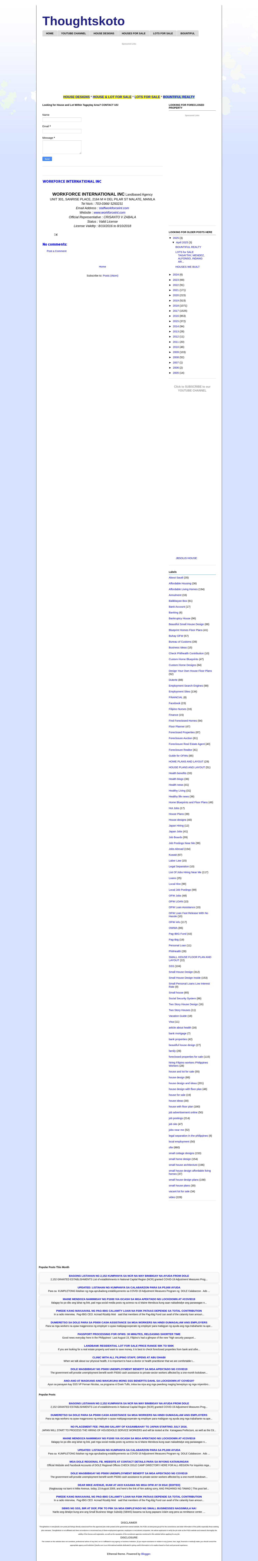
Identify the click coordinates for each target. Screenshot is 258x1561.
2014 (176, 326)
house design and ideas (183, 1083)
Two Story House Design (183, 1004)
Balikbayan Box (178, 600)
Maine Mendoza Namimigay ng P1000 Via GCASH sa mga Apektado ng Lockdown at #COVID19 (129, 1299)
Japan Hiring (176, 825)
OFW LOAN (176, 901)
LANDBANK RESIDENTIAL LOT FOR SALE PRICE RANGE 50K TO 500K (129, 1345)
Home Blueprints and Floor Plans (188, 802)
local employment (179, 1141)
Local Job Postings (180, 889)
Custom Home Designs (182, 664)
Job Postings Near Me (182, 843)
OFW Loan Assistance (182, 907)
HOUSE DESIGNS (104, 33)
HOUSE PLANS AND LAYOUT (187, 767)
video (172, 1197)
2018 (176, 305)
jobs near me (176, 1129)
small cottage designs (181, 1153)
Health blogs (176, 778)
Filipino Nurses (177, 708)
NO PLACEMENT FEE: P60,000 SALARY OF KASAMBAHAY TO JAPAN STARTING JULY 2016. (129, 1426)
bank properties (178, 1039)
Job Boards (175, 837)
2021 (176, 290)
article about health (180, 1027)
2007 (176, 362)
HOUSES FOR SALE (134, 33)
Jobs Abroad (176, 848)
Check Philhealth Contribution (186, 653)
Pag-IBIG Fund (178, 933)
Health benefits (178, 773)
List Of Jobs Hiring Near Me (185, 872)
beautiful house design (182, 1044)
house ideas (176, 1100)
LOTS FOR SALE (163, 33)
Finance (173, 714)
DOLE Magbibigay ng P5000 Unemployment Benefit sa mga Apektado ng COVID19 (129, 1369)
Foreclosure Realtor (180, 749)
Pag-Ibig (174, 939)
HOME (50, 33)
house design (177, 1077)
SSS (171, 966)
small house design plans (184, 1179)
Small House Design (181, 971)
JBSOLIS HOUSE (186, 558)
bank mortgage (178, 1033)
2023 (176, 279)
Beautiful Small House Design (186, 624)
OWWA (173, 927)
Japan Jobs (175, 831)
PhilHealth (175, 951)
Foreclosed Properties (182, 732)
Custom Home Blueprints (183, 659)
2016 (176, 315)
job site (173, 1123)
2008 (176, 357)
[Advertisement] (129, 70)
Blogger (145, 1553)
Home (102, 266)
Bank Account (177, 606)
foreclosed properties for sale (186, 1056)
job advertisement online (183, 1112)
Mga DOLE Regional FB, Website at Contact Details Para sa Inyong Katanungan (128, 1461)
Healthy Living (177, 790)
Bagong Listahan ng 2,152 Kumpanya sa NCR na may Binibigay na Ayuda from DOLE (129, 1275)
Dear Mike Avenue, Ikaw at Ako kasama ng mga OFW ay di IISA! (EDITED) (129, 1484)
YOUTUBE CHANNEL (73, 33)
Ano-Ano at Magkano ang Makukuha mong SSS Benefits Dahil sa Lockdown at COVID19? (129, 1380)
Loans (172, 878)
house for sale (177, 1094)
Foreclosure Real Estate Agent (187, 743)
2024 (176, 274)
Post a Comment (57, 250)
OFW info (174, 922)
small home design (180, 1158)
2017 (176, 310)
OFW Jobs (175, 895)
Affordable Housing (180, 583)
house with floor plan (181, 1106)
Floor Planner (177, 726)
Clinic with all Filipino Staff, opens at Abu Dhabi (129, 1357)
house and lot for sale (181, 1071)
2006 (176, 367)
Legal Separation (179, 866)
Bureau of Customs (180, 641)
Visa (171, 1021)
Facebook (175, 703)
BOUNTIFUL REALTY (188, 246)
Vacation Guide (178, 1015)
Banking (173, 612)
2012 (176, 336)
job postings (176, 1118)
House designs (177, 819)
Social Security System (182, 998)
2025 (176, 237)
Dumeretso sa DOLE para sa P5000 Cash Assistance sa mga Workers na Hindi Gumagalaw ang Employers (129, 1322)
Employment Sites (179, 691)
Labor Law (175, 860)
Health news (176, 784)
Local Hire (175, 883)
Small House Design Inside (185, 977)
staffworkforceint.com (114, 208)
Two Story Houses (179, 1010)
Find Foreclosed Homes (183, 720)
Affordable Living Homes (183, 589)
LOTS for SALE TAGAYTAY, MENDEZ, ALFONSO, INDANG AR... (189, 257)
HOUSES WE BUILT (187, 266)
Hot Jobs (174, 808)
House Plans (176, 813)
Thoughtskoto (83, 21)
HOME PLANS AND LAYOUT (186, 761)
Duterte (173, 679)
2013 (176, 331)
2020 (176, 295)
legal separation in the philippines (188, 1135)
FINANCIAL (176, 697)
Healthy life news (179, 796)
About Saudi (176, 577)
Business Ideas (178, 647)
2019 (176, 300)
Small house (176, 992)
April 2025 (182, 242)
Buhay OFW (176, 635)
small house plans (179, 1185)
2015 (176, 321)
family (172, 1050)
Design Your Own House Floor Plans (190, 670)
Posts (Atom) (110, 275)
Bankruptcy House (180, 618)
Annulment (175, 594)
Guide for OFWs (178, 755)
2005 (176, 372)
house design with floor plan (185, 1088)
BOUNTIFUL (188, 33)
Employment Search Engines (186, 685)
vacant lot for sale (179, 1191)
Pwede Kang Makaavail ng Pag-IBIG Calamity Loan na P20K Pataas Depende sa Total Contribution (129, 1310)
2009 (176, 352)
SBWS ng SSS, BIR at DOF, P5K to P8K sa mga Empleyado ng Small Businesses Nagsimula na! (129, 1508)
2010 (176, 346)
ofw (171, 1147)
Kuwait (173, 854)
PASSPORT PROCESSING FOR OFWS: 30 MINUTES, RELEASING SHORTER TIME (129, 1334)
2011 (176, 341)
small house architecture (183, 1164)
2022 (176, 284)
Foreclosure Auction (180, 738)
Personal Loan (177, 945)
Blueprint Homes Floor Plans (186, 629)
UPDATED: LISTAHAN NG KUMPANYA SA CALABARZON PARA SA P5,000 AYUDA (129, 1287)
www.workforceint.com (109, 212)
